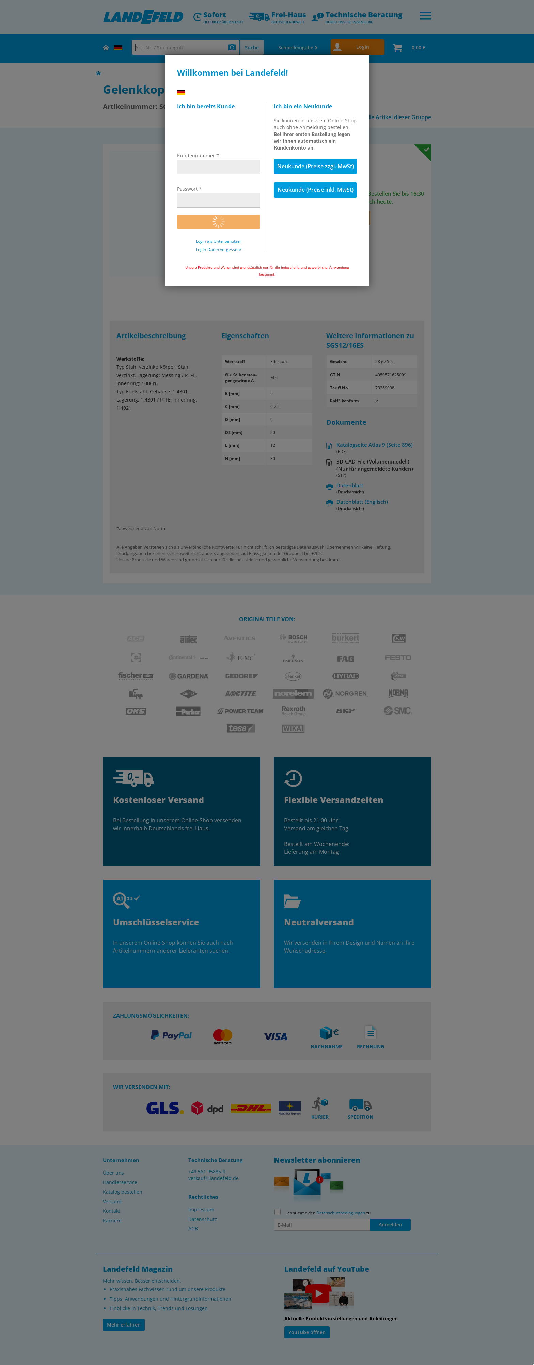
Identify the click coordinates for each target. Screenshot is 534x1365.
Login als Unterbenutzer (218, 241)
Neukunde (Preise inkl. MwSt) (316, 189)
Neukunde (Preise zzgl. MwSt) (315, 166)
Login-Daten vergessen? (218, 249)
